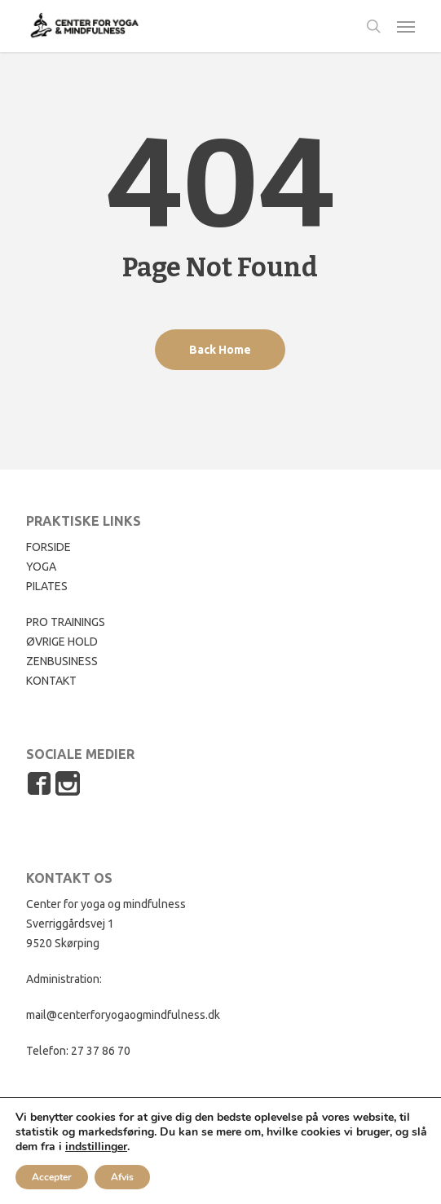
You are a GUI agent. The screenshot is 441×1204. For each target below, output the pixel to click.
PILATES (47, 586)
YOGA (41, 566)
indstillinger (96, 1147)
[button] (406, 26)
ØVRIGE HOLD (62, 641)
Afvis (122, 1177)
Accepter (52, 1177)
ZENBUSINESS (62, 661)
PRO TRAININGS (65, 621)
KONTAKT (51, 680)
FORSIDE (48, 546)
